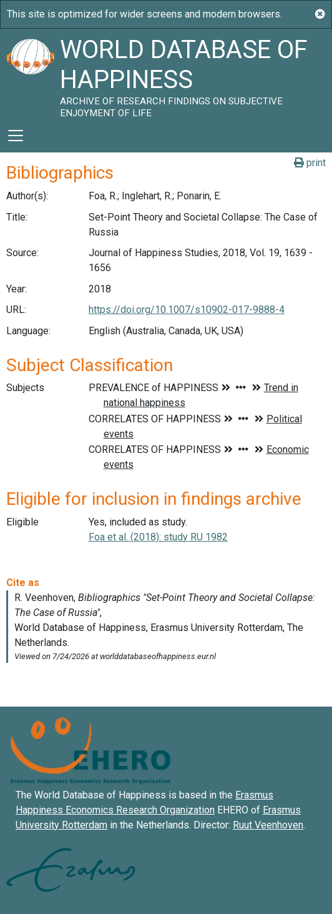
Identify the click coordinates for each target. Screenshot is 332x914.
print (310, 163)
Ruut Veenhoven (268, 825)
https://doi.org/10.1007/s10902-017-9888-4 (187, 309)
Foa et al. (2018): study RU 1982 (158, 537)
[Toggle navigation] (15, 135)
